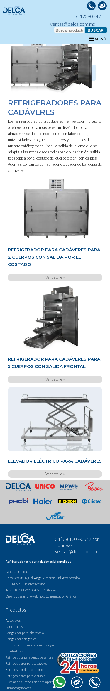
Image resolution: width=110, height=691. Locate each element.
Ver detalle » (55, 277)
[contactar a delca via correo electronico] (102, 5)
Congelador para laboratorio (25, 633)
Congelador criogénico (21, 639)
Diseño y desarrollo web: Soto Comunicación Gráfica (41, 596)
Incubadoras (14, 651)
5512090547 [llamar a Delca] (88, 16)
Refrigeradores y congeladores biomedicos (38, 561)
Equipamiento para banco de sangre (30, 645)
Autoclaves (13, 620)
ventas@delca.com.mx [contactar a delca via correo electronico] (72, 24)
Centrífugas (14, 626)
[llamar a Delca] (91, 5)
